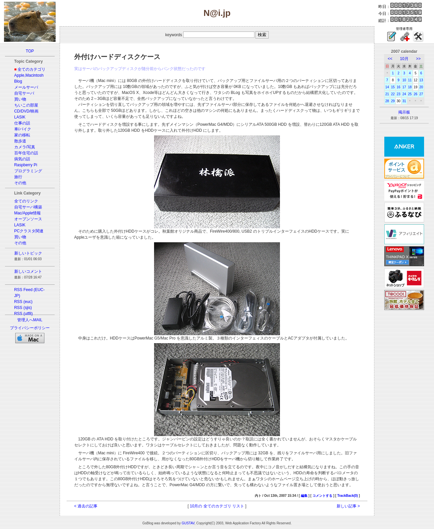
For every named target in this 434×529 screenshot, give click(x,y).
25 (410, 94)
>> (418, 58)
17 (404, 87)
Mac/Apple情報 (27, 213)
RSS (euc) (23, 301)
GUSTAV (188, 523)
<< (390, 58)
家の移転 (22, 135)
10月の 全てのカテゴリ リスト (217, 506)
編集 (304, 495)
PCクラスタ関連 (29, 231)
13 (421, 80)
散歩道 (20, 141)
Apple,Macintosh (29, 75)
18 (410, 87)
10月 (404, 58)
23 (398, 94)
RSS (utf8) (23, 313)
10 (404, 80)
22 (393, 94)
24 (404, 94)
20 (421, 87)
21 (387, 94)
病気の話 (22, 159)
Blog (18, 81)
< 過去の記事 (85, 506)
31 (404, 101)
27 (421, 94)
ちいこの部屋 (26, 105)
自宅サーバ (24, 93)
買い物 (20, 99)
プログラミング (28, 171)
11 (410, 80)
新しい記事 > (348, 506)
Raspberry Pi (25, 165)
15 (393, 87)
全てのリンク (26, 201)
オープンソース (28, 219)
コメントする (322, 495)
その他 (20, 183)
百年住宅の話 (26, 153)
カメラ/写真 (24, 147)
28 (387, 101)
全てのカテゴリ (31, 69)
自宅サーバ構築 (28, 207)
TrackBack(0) (347, 495)
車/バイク (22, 129)
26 (415, 94)
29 (393, 101)
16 (398, 87)
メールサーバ (26, 87)
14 (387, 87)
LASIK (20, 117)
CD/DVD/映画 (26, 111)
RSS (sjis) (23, 307)
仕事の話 (22, 123)
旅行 (18, 177)
